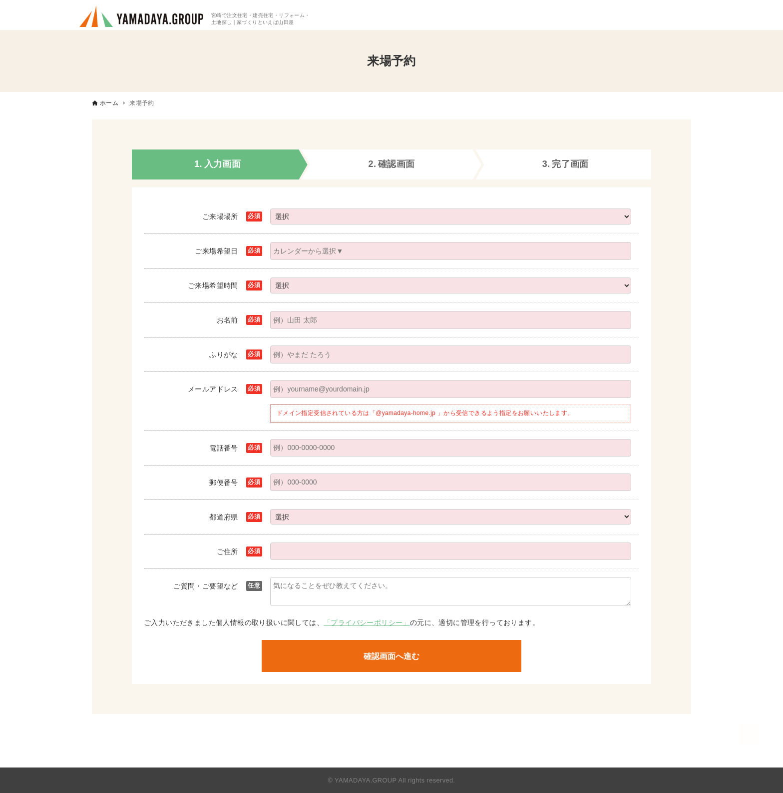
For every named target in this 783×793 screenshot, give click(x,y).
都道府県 (223, 517)
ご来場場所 (220, 216)
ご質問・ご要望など (205, 586)
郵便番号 (223, 482)
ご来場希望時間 (213, 286)
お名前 (227, 320)
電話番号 (223, 448)
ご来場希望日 (216, 251)
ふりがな (223, 354)
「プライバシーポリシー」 (367, 622)
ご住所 (227, 552)
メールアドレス (213, 389)
